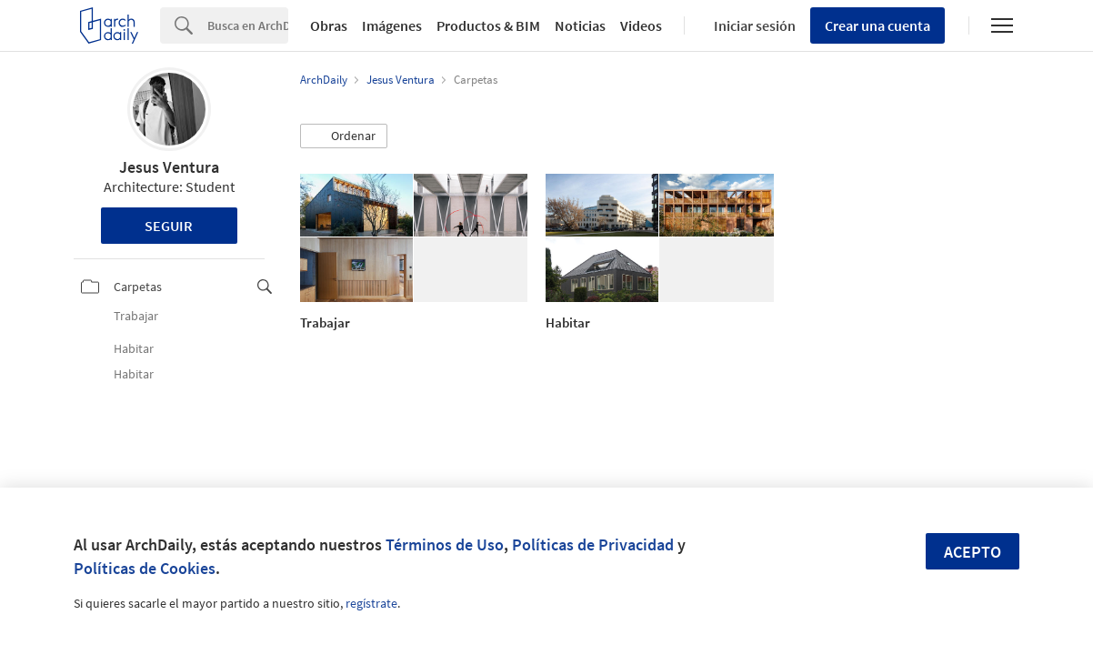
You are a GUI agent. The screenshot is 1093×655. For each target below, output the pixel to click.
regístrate (371, 603)
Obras (328, 25)
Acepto (972, 551)
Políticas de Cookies (145, 568)
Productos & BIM (488, 25)
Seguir (169, 226)
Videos (641, 25)
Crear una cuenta (877, 25)
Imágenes (392, 25)
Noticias (580, 25)
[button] (343, 136)
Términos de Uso (445, 544)
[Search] (247, 25)
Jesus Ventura (169, 166)
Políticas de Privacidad (593, 544)
